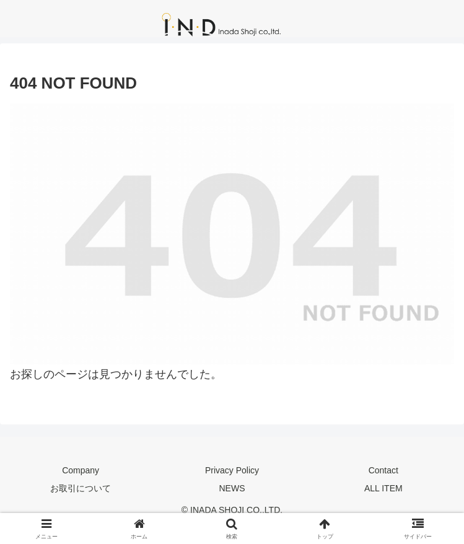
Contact (383, 470)
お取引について (80, 488)
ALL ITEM (383, 488)
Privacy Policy (232, 470)
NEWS (232, 488)
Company (80, 470)
